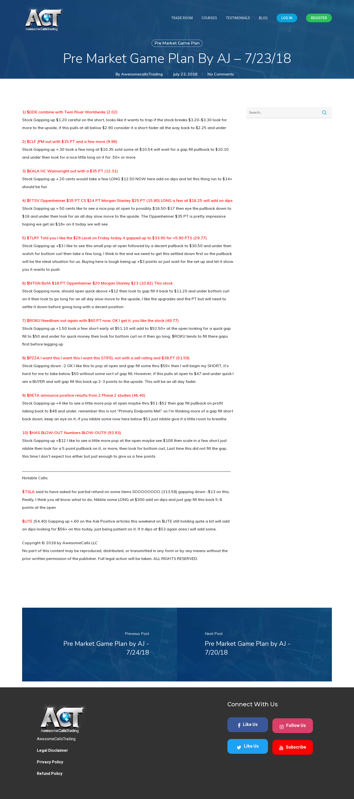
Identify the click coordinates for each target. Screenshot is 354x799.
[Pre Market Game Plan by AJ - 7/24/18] (99, 644)
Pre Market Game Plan (177, 43)
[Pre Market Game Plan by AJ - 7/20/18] (254, 644)
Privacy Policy (50, 762)
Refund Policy (49, 773)
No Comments (220, 74)
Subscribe (292, 747)
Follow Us (293, 726)
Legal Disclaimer (52, 750)
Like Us (248, 725)
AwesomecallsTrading (142, 74)
